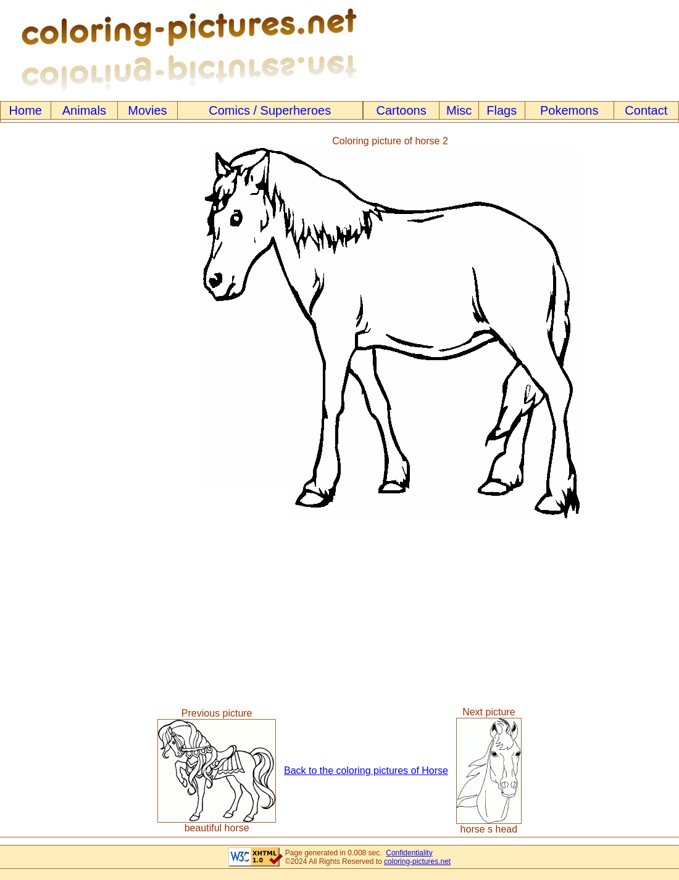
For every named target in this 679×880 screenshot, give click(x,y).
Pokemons (569, 110)
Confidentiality (409, 853)
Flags (501, 110)
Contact (646, 110)
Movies (147, 110)
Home (25, 110)
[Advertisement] (51, 327)
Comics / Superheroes (270, 110)
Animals (84, 110)
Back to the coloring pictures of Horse (366, 770)
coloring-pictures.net (417, 861)
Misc (459, 110)
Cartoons (402, 110)
